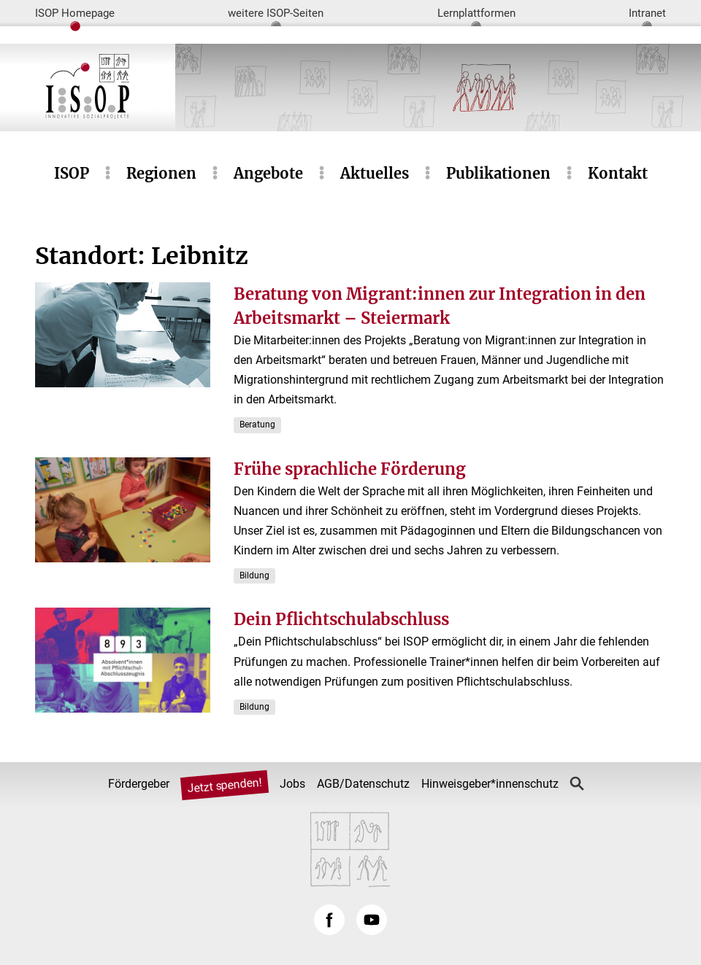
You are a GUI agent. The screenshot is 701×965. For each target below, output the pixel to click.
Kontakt (618, 173)
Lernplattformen (476, 13)
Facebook (329, 919)
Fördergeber (138, 784)
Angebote (268, 173)
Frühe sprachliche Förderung (350, 469)
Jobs (292, 784)
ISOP (71, 173)
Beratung (257, 424)
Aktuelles (374, 173)
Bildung (254, 575)
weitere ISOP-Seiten (275, 13)
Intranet (647, 13)
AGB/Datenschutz (363, 784)
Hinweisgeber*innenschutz (490, 784)
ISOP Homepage (75, 13)
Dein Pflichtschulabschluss (341, 619)
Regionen (161, 173)
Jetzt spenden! (224, 785)
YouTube (371, 919)
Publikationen (498, 173)
